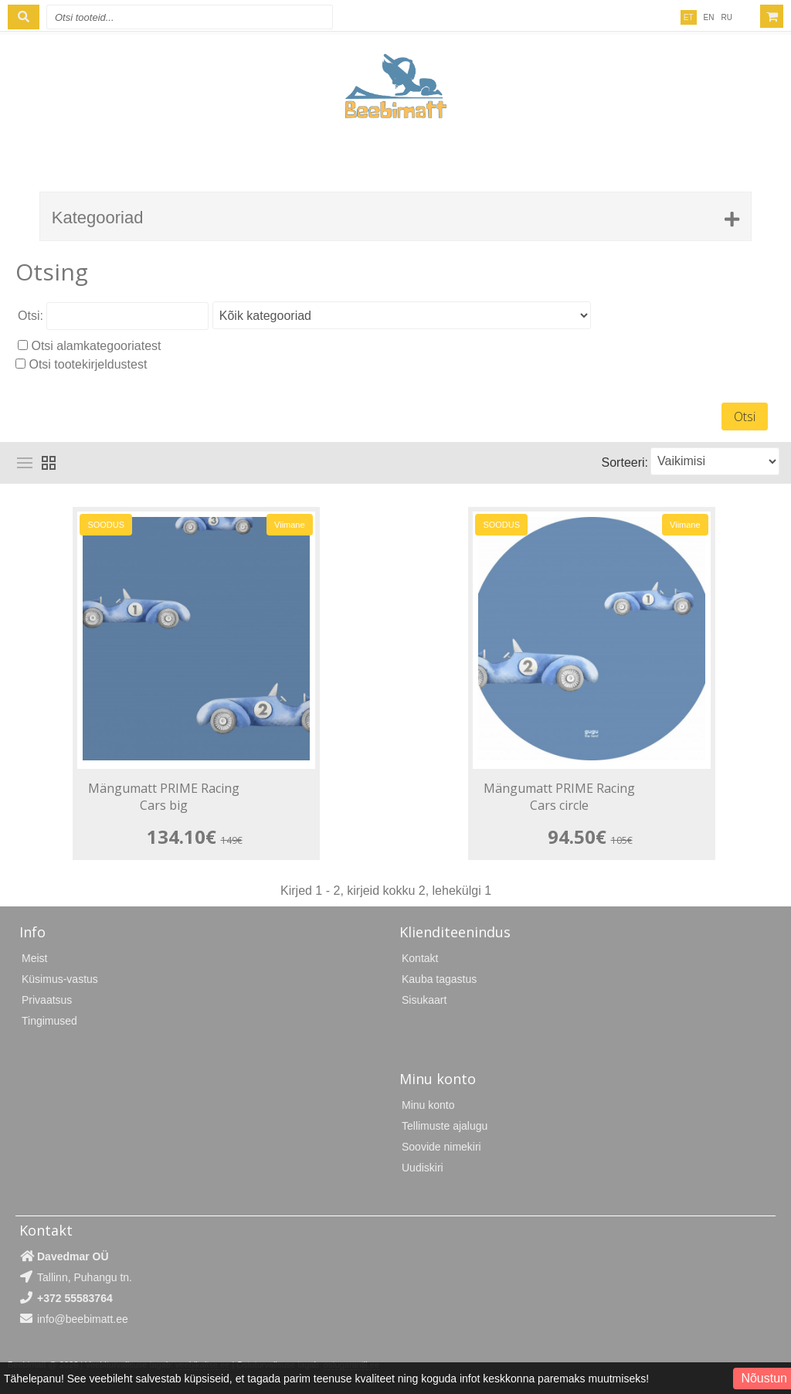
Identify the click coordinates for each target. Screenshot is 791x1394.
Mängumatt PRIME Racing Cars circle (559, 797)
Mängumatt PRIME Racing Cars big (163, 797)
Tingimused (49, 1021)
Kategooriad (98, 217)
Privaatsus (47, 1000)
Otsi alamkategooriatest (96, 345)
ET (689, 17)
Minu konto (428, 1105)
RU (726, 17)
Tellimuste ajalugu (444, 1126)
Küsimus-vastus (60, 979)
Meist (34, 958)
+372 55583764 (75, 1298)
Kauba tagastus (439, 979)
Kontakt (420, 958)
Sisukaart (424, 1000)
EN (709, 17)
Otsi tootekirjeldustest (88, 364)
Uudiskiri (422, 1167)
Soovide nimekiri (441, 1147)
